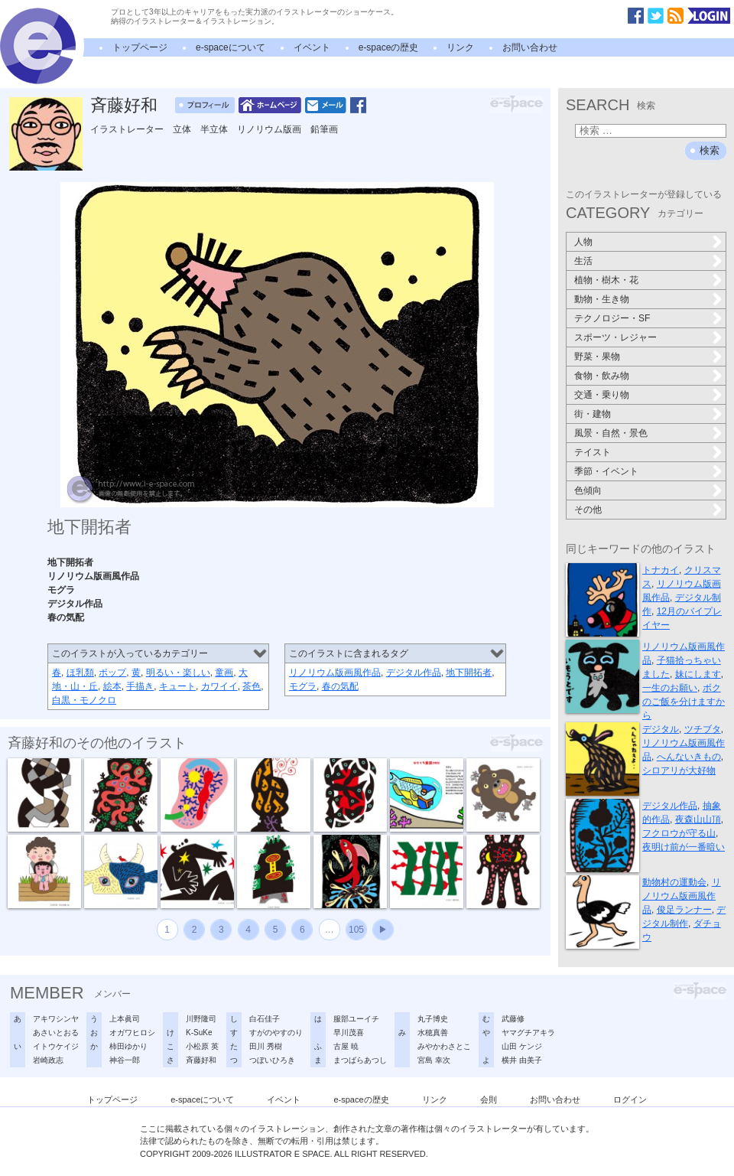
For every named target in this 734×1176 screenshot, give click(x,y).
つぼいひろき (272, 1060)
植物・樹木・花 (606, 280)
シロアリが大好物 (679, 770)
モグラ (303, 686)
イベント (312, 47)
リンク (460, 47)
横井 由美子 (522, 1060)
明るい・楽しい (178, 672)
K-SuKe (199, 1032)
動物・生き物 (601, 299)
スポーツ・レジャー (615, 337)
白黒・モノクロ (84, 700)
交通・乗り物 (601, 394)
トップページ (139, 47)
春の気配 (340, 686)
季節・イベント (606, 471)
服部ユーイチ (356, 1019)
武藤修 (513, 1019)
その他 (588, 509)
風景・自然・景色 (611, 433)
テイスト (592, 452)
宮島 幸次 (433, 1060)
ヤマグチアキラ (528, 1032)
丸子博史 (432, 1019)
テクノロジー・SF (612, 318)
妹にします (698, 674)
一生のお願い (669, 687)
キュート (177, 686)
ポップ (112, 672)
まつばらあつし (360, 1060)
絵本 (112, 686)
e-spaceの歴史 (389, 47)
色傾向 (588, 490)
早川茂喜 (348, 1032)
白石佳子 (264, 1019)
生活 (583, 261)
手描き (140, 686)
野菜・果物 (597, 356)
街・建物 (592, 414)
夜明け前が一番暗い (683, 847)
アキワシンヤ (56, 1019)
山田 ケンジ (522, 1046)
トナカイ (660, 570)
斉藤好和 (124, 105)
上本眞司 (124, 1019)
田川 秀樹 (265, 1046)
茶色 (251, 686)
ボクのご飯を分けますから (683, 701)
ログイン (630, 1099)
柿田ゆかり (128, 1046)
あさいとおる (56, 1032)
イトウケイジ (56, 1046)
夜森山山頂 (698, 819)
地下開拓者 (469, 672)
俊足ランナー (684, 909)
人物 (583, 241)
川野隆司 (201, 1019)
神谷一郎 (124, 1060)
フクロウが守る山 (679, 833)
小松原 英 (202, 1046)
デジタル (660, 729)
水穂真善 (432, 1032)
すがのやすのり (276, 1032)
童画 (224, 672)
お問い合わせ (529, 47)
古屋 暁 (346, 1046)
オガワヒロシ (132, 1032)
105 (356, 929)
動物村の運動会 (674, 882)
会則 (488, 1099)
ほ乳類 (80, 672)
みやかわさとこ (444, 1046)
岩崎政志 (48, 1060)
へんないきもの (689, 756)
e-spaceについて (230, 47)
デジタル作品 (413, 672)
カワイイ (219, 686)
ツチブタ (702, 729)
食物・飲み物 (601, 375)
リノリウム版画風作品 (335, 672)
